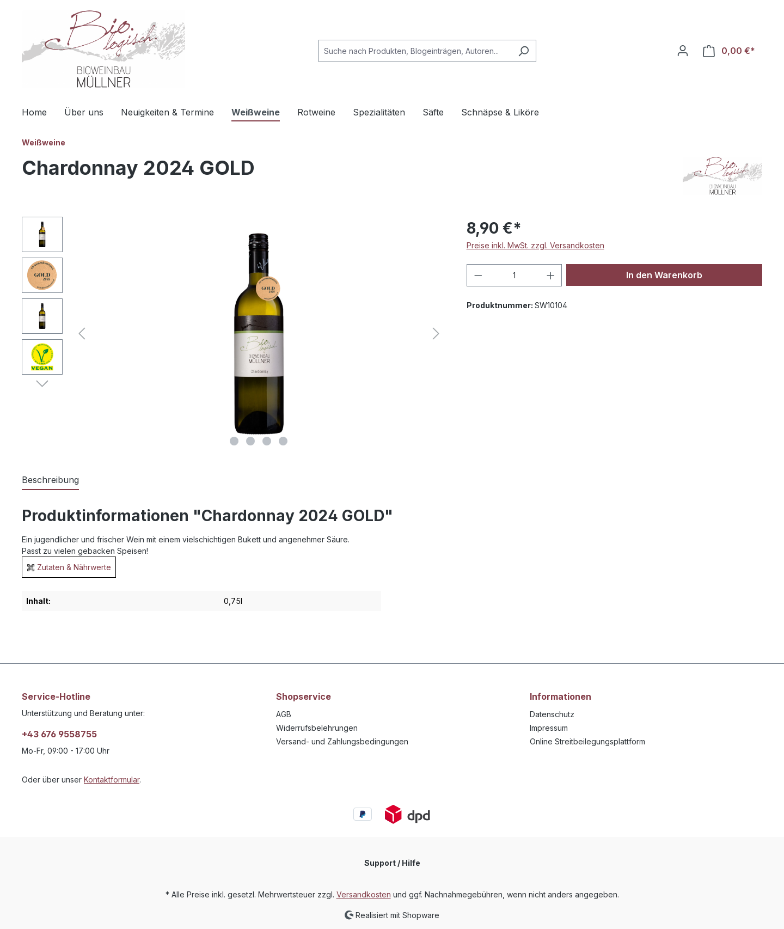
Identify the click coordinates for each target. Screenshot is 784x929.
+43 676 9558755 (59, 734)
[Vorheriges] (82, 333)
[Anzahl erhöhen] (551, 275)
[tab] (50, 480)
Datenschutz (552, 714)
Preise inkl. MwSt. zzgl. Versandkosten (535, 245)
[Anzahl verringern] (478, 275)
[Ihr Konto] (683, 51)
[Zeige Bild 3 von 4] (266, 441)
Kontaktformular (111, 779)
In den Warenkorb (664, 275)
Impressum (549, 727)
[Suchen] (523, 51)
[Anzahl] (514, 275)
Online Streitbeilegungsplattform (587, 741)
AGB (283, 714)
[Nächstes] (436, 333)
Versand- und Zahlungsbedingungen (342, 741)
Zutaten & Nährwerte (74, 567)
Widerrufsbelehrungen (317, 727)
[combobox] (414, 51)
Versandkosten (363, 894)
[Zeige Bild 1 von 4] (234, 441)
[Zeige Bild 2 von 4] (250, 441)
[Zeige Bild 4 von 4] (283, 441)
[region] (233, 334)
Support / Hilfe (392, 862)
